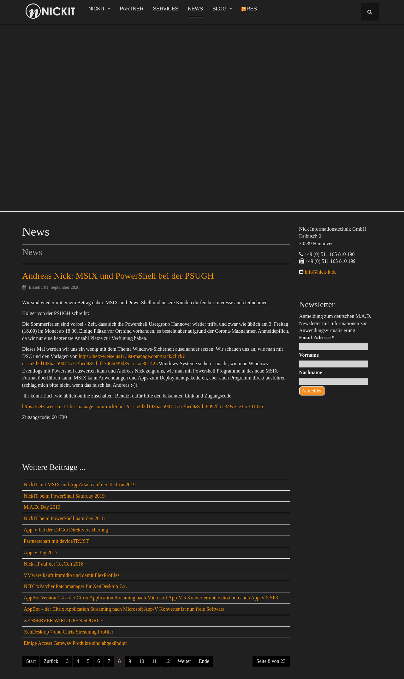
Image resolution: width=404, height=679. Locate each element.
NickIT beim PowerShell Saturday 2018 (64, 518)
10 (141, 661)
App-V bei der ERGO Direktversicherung (66, 529)
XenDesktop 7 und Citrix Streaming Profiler (68, 631)
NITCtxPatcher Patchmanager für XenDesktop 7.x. (75, 586)
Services (166, 8)
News (195, 8)
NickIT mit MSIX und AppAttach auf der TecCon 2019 (80, 484)
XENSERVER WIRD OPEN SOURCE (63, 620)
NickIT (99, 8)
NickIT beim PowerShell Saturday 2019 (64, 496)
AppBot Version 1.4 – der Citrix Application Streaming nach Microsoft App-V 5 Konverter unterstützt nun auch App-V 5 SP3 (151, 597)
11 (154, 661)
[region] (202, 114)
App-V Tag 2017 (41, 552)
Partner (132, 8)
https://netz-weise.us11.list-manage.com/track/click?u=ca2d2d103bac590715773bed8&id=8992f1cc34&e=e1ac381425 (142, 406)
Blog (222, 8)
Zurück (51, 661)
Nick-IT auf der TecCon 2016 (53, 564)
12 (167, 661)
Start (31, 661)
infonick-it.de (320, 272)
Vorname (309, 355)
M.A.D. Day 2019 (42, 507)
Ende (204, 661)
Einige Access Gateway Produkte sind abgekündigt (75, 643)
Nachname (310, 372)
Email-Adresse (317, 337)
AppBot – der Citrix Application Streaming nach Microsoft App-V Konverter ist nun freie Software (124, 609)
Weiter (184, 661)
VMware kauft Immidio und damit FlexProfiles (72, 575)
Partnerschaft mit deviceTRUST (56, 541)
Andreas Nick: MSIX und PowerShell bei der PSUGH (118, 276)
